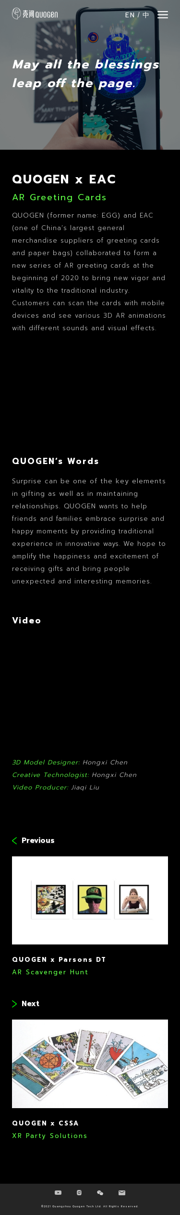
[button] (162, 14)
